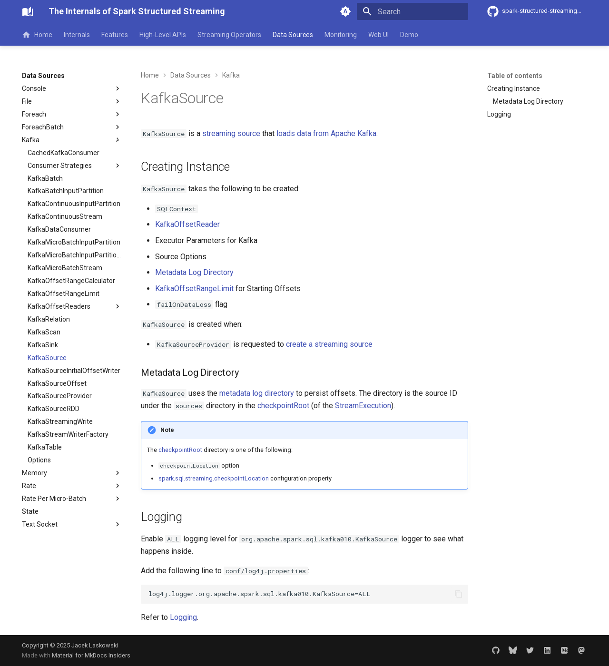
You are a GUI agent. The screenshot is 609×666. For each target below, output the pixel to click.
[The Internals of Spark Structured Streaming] (27, 11)
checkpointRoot (283, 405)
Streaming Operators (229, 35)
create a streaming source (329, 344)
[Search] (412, 11)
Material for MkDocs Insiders (91, 655)
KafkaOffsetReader (187, 224)
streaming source (231, 133)
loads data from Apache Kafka (326, 133)
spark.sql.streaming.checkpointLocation (213, 478)
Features (114, 35)
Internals (77, 35)
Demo (409, 35)
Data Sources (293, 35)
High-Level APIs (162, 35)
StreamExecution (363, 405)
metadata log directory (256, 393)
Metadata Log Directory (194, 272)
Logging (183, 617)
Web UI (378, 35)
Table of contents (514, 75)
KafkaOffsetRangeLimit (194, 288)
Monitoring (340, 35)
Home (37, 34)
